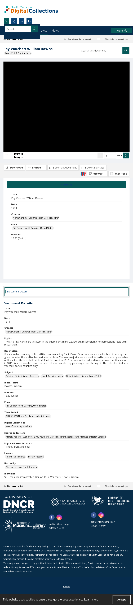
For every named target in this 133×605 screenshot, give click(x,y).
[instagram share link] (59, 517)
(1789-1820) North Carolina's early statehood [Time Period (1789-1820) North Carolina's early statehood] (28, 416)
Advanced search (13, 35)
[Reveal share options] (14, 21)
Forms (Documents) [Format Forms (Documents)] (15, 457)
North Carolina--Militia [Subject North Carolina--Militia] (52, 376)
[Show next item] (126, 171)
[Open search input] (6, 21)
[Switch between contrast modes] (29, 21)
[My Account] (21, 21)
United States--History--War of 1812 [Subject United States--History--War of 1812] (83, 376)
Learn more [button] (91, 599)
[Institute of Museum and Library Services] (24, 525)
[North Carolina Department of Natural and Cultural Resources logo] (18, 504)
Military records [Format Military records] (36, 457)
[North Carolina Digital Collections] (31, 9)
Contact (66, 586)
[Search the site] (53, 29)
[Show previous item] (100, 171)
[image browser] (16, 171)
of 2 (119, 170)
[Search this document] (101, 50)
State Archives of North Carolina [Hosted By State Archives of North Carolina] (21, 467)
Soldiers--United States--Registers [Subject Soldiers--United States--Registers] (22, 376)
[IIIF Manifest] (118, 69)
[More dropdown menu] (121, 30)
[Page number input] (110, 171)
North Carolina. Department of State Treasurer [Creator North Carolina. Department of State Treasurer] (36, 218)
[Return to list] (19, 39)
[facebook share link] (52, 517)
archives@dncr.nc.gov (59, 524)
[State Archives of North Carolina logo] (68, 502)
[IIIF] (83, 69)
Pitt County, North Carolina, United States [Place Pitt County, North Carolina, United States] (33, 228)
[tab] (66, 185)
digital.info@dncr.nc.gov (103, 522)
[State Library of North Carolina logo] (110, 501)
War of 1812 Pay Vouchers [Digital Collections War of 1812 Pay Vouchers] (19, 426)
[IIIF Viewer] (97, 69)
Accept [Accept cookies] (121, 599)
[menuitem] (66, 586)
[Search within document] (125, 50)
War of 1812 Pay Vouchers (18, 53)
